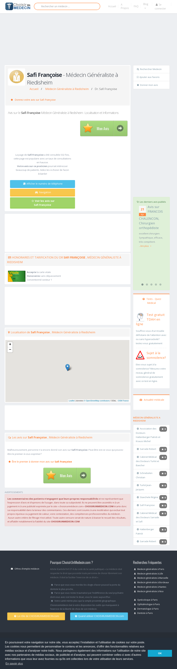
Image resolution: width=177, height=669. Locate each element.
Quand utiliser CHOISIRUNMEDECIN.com (99, 616)
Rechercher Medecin (149, 69)
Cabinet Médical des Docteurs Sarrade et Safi (147, 517)
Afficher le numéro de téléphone (43, 183)
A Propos (125, 6)
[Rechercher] (67, 6)
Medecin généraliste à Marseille (151, 577)
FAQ (136, 6)
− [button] (10, 349)
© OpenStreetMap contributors (97, 401)
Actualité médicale (152, 399)
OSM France (123, 401)
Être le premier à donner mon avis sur (40, 461)
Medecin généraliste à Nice (149, 591)
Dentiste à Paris (143, 613)
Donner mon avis (147, 85)
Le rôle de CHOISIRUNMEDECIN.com (36, 616)
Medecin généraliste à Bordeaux (151, 582)
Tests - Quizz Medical (152, 301)
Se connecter (160, 6)
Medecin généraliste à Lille (148, 573)
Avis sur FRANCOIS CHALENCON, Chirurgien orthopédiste (151, 217)
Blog (145, 5)
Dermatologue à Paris (146, 608)
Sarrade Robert (146, 448)
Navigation (43, 192)
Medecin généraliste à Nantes (150, 586)
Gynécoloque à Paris (146, 599)
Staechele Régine (147, 497)
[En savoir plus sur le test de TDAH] (140, 316)
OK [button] (160, 653)
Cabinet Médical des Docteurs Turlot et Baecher (147, 461)
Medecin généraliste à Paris (149, 569)
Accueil (112, 6)
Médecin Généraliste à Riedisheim (67, 89)
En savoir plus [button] (14, 663)
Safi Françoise (146, 505)
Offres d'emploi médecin (25, 568)
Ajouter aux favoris (148, 77)
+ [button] (10, 344)
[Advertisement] (91, 40)
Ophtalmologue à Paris (147, 604)
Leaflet (71, 401)
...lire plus (145, 245)
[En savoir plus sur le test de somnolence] (140, 354)
